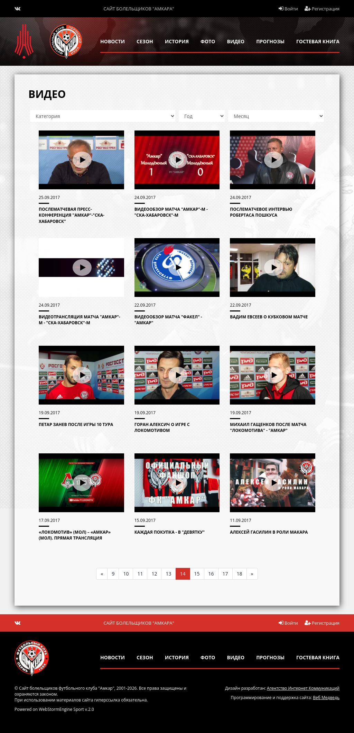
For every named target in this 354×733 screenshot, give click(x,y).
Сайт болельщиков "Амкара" (139, 9)
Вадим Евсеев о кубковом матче (269, 317)
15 (197, 573)
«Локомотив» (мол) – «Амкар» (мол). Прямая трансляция (75, 535)
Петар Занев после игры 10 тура (76, 424)
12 (154, 573)
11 (140, 573)
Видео (236, 41)
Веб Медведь (326, 697)
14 (183, 573)
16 (211, 573)
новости (112, 41)
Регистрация (322, 9)
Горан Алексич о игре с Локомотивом (162, 427)
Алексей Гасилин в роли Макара (269, 532)
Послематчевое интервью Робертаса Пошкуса (261, 212)
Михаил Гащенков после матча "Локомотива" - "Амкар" (268, 427)
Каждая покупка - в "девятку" (169, 532)
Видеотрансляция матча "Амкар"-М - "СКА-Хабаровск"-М (79, 320)
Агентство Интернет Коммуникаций (303, 688)
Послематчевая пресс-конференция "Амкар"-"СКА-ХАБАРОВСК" (71, 215)
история (177, 41)
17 (225, 573)
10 (126, 573)
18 (239, 573)
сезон (145, 41)
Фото (208, 41)
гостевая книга (317, 41)
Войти (288, 9)
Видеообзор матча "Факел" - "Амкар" (168, 320)
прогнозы (270, 41)
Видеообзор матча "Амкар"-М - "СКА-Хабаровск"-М (171, 212)
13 (168, 573)
